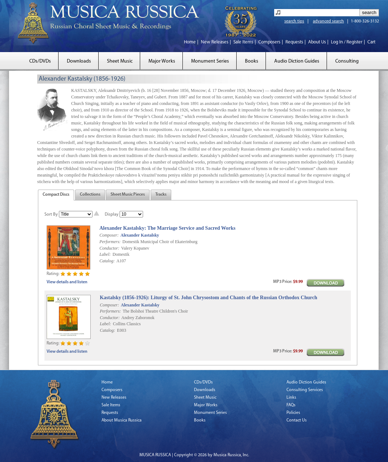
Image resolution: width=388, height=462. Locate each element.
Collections (90, 194)
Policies (293, 413)
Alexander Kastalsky (140, 235)
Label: (105, 254)
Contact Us (296, 420)
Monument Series (210, 61)
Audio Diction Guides (296, 61)
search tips (294, 21)
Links (291, 397)
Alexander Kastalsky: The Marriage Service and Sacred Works (167, 228)
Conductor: (109, 248)
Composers (269, 42)
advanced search (328, 21)
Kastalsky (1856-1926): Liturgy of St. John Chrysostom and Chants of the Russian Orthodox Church (208, 297)
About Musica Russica (122, 420)
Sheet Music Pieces (128, 194)
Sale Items (243, 42)
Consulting (347, 61)
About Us (317, 42)
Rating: (53, 274)
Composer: (108, 235)
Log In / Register (346, 42)
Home (190, 42)
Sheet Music (120, 61)
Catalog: (107, 260)
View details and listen (67, 282)
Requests (294, 42)
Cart (371, 42)
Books (251, 61)
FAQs (291, 405)
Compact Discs (56, 194)
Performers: (110, 241)
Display (111, 214)
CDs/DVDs (40, 61)
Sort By (51, 214)
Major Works (161, 61)
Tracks (161, 194)
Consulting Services (304, 390)
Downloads (79, 61)
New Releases (214, 42)
